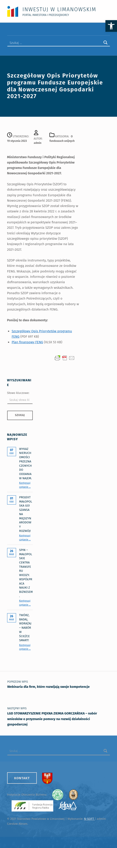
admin (37, 142)
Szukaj (20, 414)
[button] (111, 26)
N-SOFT (89, 818)
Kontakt (22, 777)
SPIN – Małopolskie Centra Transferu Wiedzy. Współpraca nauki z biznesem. (26, 572)
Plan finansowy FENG (27, 341)
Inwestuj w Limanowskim (59, 9)
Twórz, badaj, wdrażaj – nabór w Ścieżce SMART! (25, 627)
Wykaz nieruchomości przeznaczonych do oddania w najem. (25, 462)
